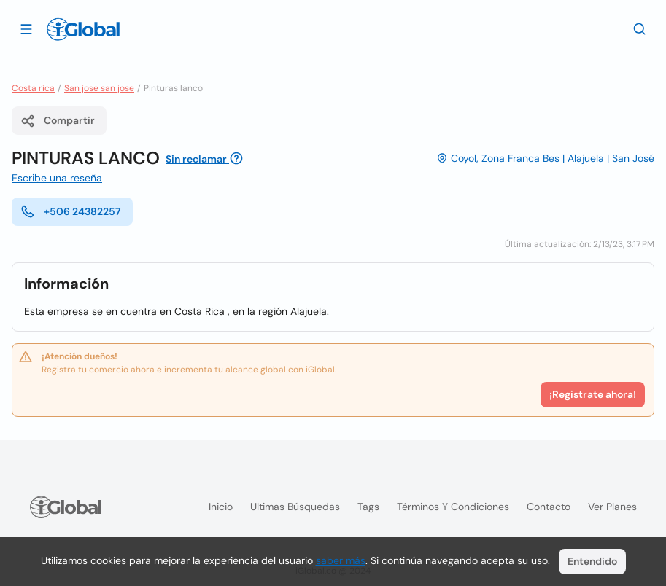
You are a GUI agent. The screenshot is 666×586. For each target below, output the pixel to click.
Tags (368, 506)
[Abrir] (26, 28)
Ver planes (612, 506)
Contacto (548, 506)
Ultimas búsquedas (295, 506)
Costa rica (33, 88)
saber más (340, 560)
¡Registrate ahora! (592, 394)
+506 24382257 (70, 211)
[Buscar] (639, 28)
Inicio (221, 506)
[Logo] (83, 29)
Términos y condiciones (453, 506)
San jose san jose (99, 88)
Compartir (57, 121)
